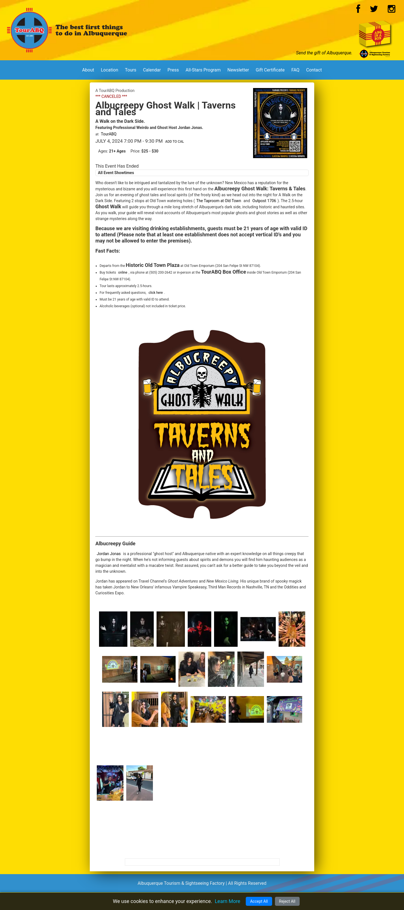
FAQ (295, 70)
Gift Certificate (270, 70)
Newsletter (238, 70)
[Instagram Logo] (391, 10)
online (122, 272)
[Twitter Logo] (374, 10)
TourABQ (109, 134)
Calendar (152, 70)
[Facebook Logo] (358, 10)
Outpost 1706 (264, 200)
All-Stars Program (203, 70)
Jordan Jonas (109, 553)
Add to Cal (174, 142)
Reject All (287, 901)
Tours (130, 70)
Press (173, 70)
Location (109, 70)
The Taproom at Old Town (218, 200)
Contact (314, 70)
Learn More (227, 901)
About (88, 70)
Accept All (259, 901)
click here (155, 293)
